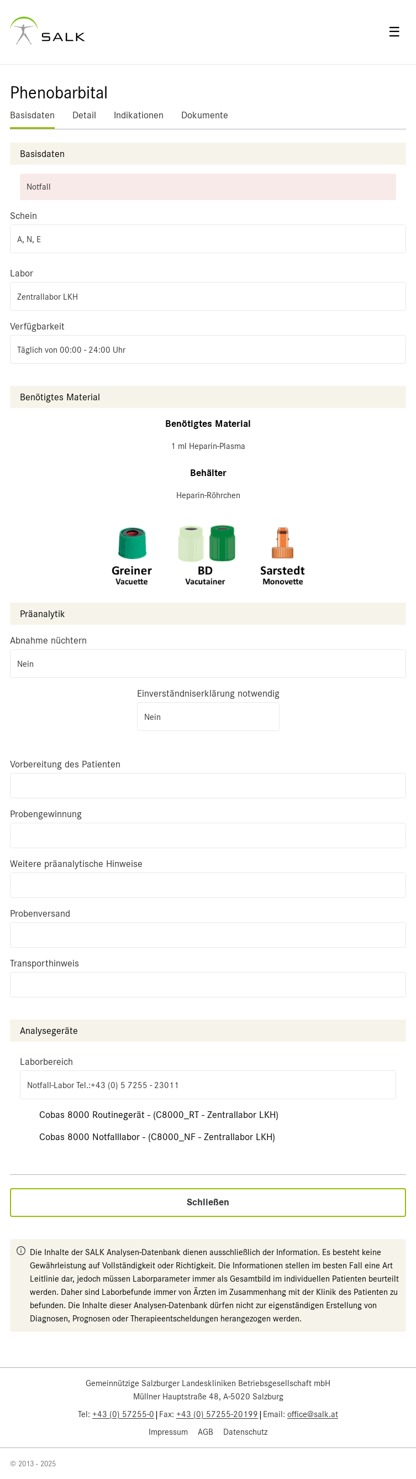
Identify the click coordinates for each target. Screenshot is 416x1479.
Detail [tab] (84, 115)
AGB (205, 1432)
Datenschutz (245, 1432)
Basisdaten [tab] (32, 115)
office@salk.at (312, 1414)
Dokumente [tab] (204, 115)
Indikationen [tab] (139, 115)
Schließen (208, 1202)
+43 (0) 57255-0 (123, 1414)
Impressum (168, 1432)
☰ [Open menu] (394, 32)
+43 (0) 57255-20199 (217, 1414)
